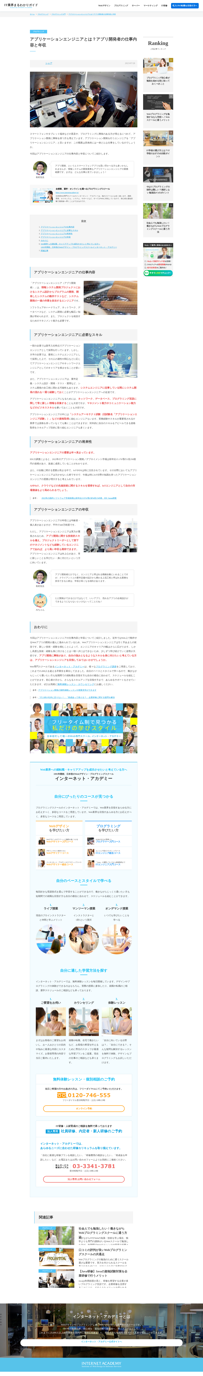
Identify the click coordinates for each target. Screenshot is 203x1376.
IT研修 (164, 6)
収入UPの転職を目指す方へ (184, 6)
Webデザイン (104, 6)
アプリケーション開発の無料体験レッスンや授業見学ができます (67, 690)
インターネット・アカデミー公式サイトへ (101, 1346)
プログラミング (121, 6)
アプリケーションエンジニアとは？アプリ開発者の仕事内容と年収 (92, 14)
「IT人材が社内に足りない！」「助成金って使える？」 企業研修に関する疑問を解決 (76, 697)
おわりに (44, 240)
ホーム (32, 14)
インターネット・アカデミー (69, 666)
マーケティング (151, 6)
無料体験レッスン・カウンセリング (75, 684)
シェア (48, 63)
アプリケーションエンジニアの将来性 (56, 234)
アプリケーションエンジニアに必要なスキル (59, 230)
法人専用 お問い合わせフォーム (83, 1181)
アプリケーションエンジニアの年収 (56, 237)
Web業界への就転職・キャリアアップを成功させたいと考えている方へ (86, 246)
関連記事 (44, 251)
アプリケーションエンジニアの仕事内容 (57, 227)
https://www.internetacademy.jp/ (67, 193)
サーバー (136, 6)
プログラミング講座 (106, 666)
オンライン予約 (84, 1109)
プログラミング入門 (58, 14)
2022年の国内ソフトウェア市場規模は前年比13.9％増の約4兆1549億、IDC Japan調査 (79, 498)
